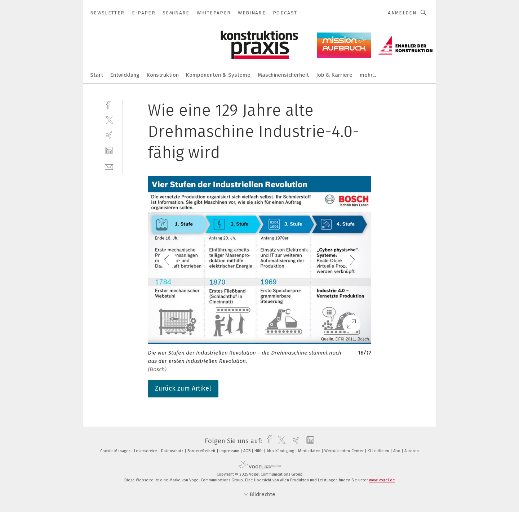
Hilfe (259, 451)
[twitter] (109, 119)
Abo (397, 451)
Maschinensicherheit (283, 75)
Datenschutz (173, 451)
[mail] (109, 166)
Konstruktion (163, 75)
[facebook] (109, 104)
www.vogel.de (382, 480)
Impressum (229, 451)
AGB (247, 451)
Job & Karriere (334, 75)
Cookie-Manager (115, 451)
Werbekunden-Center (344, 451)
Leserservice (146, 451)
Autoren (411, 451)
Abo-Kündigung (281, 451)
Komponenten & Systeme (218, 75)
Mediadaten (309, 451)
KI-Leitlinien (379, 451)
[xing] (109, 135)
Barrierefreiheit (202, 451)
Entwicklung (124, 75)
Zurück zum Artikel (183, 388)
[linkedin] (109, 150)
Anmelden (402, 13)
